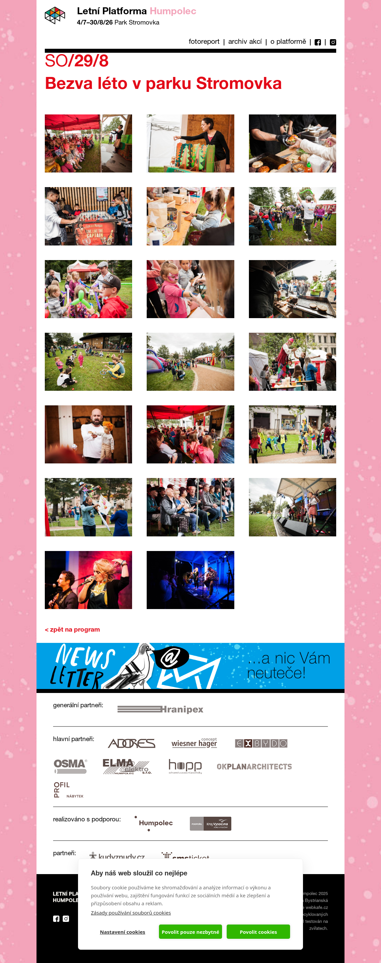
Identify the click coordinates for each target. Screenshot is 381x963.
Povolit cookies (258, 932)
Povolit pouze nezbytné (190, 932)
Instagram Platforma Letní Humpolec (66, 919)
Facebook (317, 42)
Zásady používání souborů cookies (131, 912)
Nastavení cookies (122, 932)
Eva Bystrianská (312, 901)
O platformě (288, 42)
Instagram (330, 42)
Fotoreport (204, 42)
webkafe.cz (317, 908)
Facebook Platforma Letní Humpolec (56, 919)
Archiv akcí (245, 42)
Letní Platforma (136, 12)
